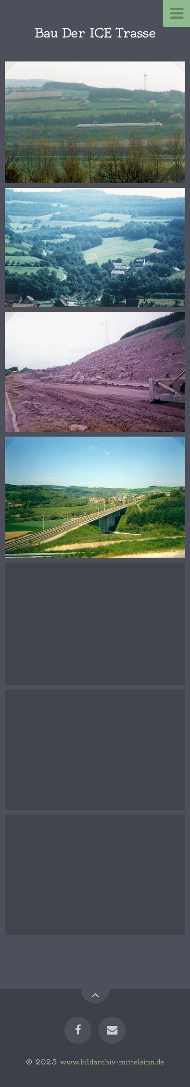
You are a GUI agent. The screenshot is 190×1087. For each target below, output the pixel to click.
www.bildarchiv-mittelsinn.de (112, 1062)
